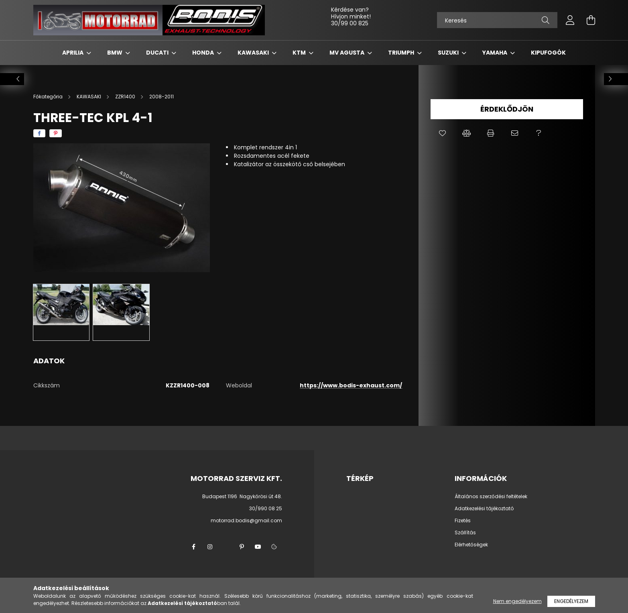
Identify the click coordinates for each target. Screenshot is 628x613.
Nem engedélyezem (517, 601)
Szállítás (465, 533)
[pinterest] (55, 133)
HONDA (203, 53)
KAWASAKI (254, 53)
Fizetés (463, 520)
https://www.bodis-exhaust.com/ (351, 385)
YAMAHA (495, 53)
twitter (226, 547)
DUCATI (158, 53)
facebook (194, 547)
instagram (210, 547)
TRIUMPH (401, 53)
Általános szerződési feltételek (491, 496)
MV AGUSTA (347, 53)
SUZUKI (449, 53)
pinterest (242, 547)
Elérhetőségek (471, 545)
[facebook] (39, 133)
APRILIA (73, 53)
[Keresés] (497, 20)
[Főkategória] (48, 96)
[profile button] (570, 20)
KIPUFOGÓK (548, 53)
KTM (300, 53)
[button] (443, 133)
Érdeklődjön (506, 109)
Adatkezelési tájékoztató (484, 508)
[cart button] (591, 20)
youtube (258, 547)
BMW (115, 53)
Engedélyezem (571, 601)
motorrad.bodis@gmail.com (246, 520)
